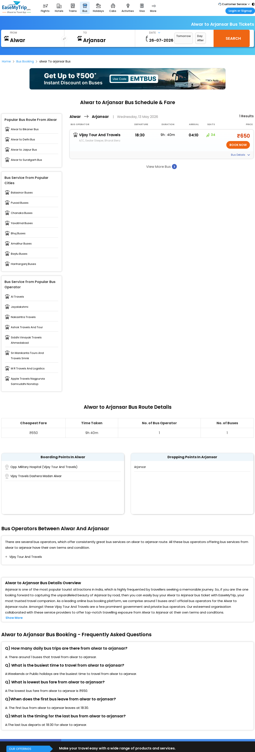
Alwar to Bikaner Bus (25, 129)
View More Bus (161, 166)
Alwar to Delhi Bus (23, 139)
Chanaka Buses (22, 213)
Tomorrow (183, 36)
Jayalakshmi (19, 307)
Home (6, 61)
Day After (200, 38)
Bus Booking (25, 61)
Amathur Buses (21, 244)
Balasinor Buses (22, 193)
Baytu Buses (19, 254)
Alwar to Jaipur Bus (24, 150)
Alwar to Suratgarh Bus (26, 160)
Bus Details (240, 155)
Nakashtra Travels (23, 317)
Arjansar (140, 467)
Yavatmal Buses (22, 223)
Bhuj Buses (18, 233)
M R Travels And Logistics (28, 368)
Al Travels (17, 297)
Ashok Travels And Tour (27, 327)
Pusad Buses (19, 203)
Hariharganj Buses (23, 264)
